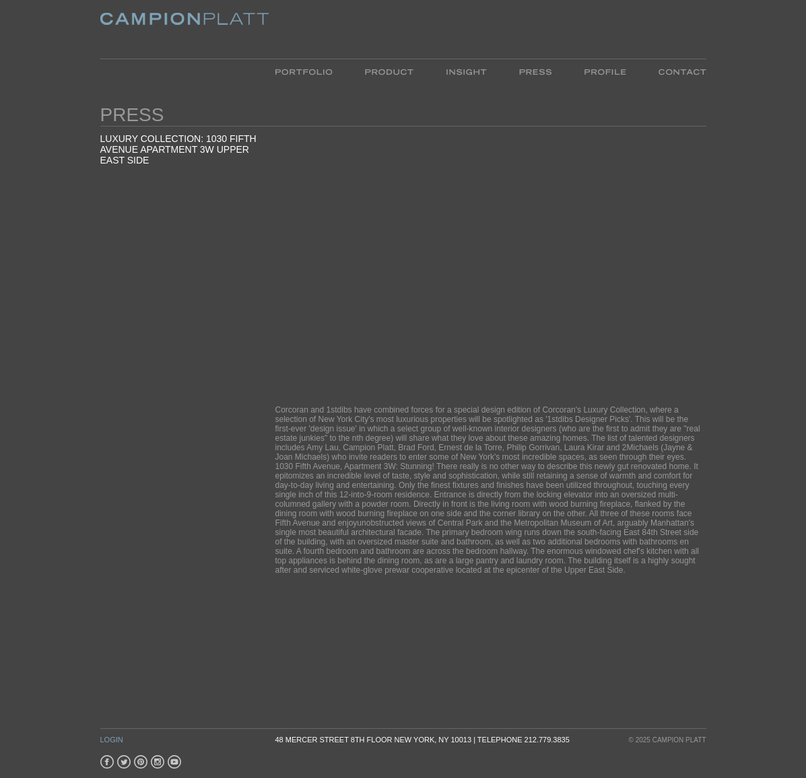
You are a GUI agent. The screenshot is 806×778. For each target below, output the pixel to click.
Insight (466, 71)
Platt (184, 29)
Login (111, 740)
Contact (674, 71)
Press (535, 71)
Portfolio (312, 71)
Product (389, 71)
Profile (605, 71)
